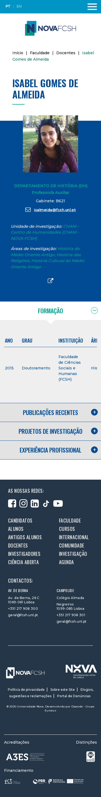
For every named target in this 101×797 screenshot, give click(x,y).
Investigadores (24, 553)
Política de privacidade (26, 690)
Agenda (66, 562)
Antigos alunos (25, 537)
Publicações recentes (50, 412)
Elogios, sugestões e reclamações (51, 693)
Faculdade (40, 52)
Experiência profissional (50, 450)
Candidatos (20, 520)
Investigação (73, 553)
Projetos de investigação (50, 431)
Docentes (65, 52)
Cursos (67, 528)
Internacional (74, 537)
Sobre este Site (62, 690)
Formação (50, 310)
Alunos (16, 528)
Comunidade (71, 545)
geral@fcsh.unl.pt (23, 615)
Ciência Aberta (23, 562)
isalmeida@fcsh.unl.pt (50, 209)
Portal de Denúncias (73, 696)
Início (17, 52)
